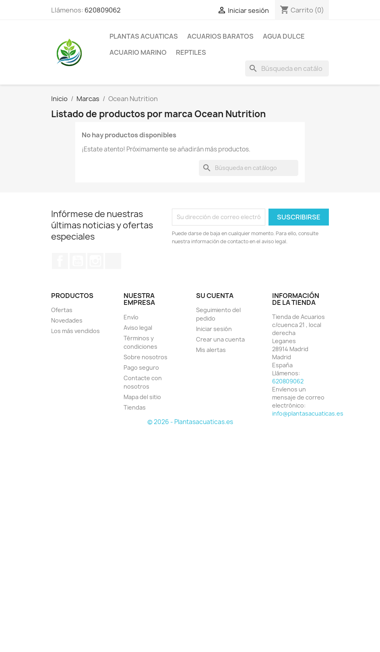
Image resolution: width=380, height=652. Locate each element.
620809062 (103, 10)
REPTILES (191, 52)
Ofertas (61, 310)
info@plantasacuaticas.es (307, 413)
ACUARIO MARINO (138, 52)
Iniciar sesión (214, 329)
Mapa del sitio (142, 397)
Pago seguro (141, 367)
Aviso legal (138, 327)
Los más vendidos (75, 331)
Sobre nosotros (145, 357)
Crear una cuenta (220, 339)
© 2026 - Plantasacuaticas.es (190, 422)
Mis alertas (211, 350)
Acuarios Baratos (220, 36)
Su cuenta (214, 295)
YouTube (78, 261)
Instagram (95, 261)
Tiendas (135, 407)
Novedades (67, 320)
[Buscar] (287, 68)
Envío (131, 317)
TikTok (113, 261)
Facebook (60, 261)
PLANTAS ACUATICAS (143, 36)
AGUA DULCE (284, 36)
